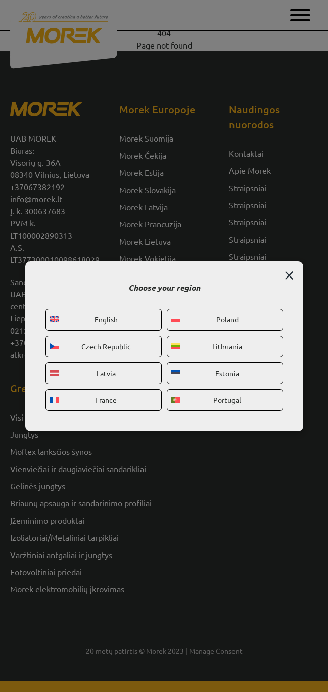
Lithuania (207, 346)
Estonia (205, 373)
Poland (205, 319)
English (84, 319)
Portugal (206, 399)
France (83, 399)
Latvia (83, 373)
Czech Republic (90, 346)
